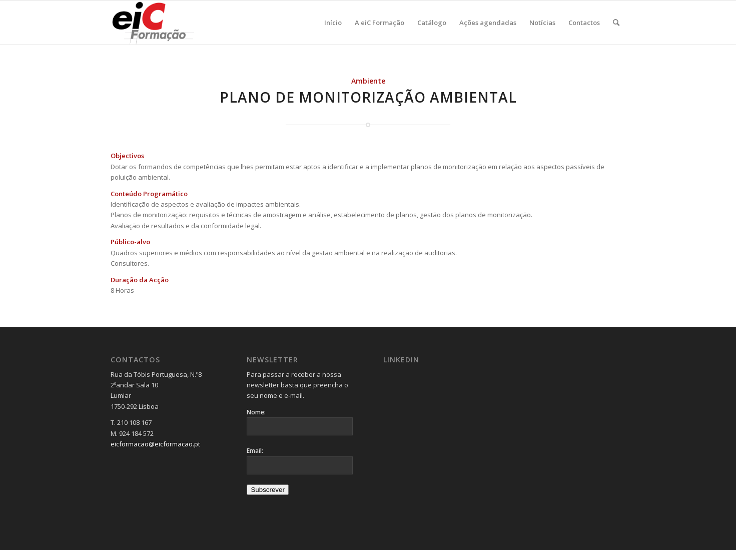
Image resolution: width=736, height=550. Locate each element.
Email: (255, 450)
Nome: (256, 412)
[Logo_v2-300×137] (159, 23)
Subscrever (267, 489)
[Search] (616, 23)
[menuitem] (333, 23)
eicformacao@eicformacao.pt (155, 443)
